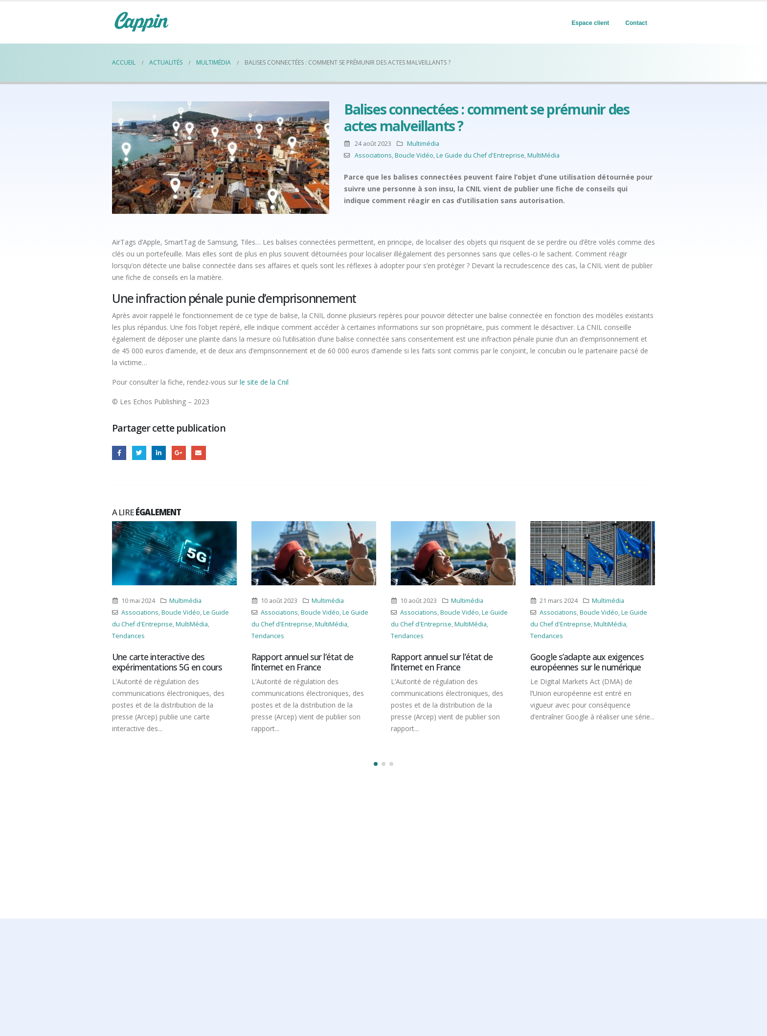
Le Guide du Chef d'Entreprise (480, 155)
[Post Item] (174, 553)
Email (198, 453)
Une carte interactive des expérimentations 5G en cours (167, 662)
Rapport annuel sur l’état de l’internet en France (302, 662)
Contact (636, 23)
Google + (179, 453)
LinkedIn (159, 453)
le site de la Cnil (264, 382)
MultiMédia (543, 155)
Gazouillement (139, 453)
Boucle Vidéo (414, 155)
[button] (376, 764)
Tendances (128, 636)
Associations (373, 155)
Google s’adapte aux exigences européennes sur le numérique (587, 662)
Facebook (119, 453)
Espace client (590, 23)
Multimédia (423, 143)
